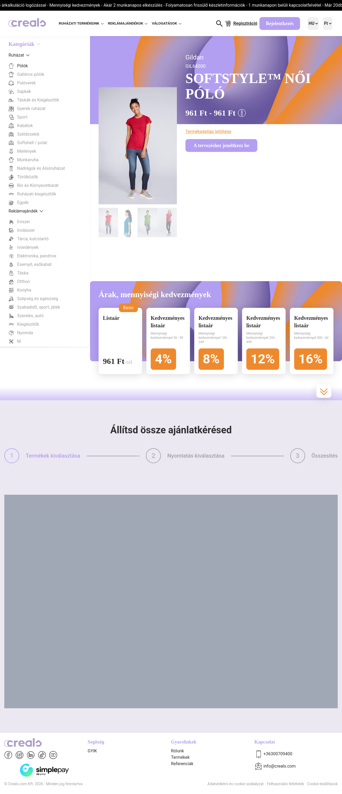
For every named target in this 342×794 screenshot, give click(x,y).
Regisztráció (245, 23)
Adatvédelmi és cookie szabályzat (235, 784)
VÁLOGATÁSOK (166, 23)
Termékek (180, 757)
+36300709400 (277, 753)
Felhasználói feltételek (285, 784)
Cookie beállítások (322, 784)
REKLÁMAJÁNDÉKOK (127, 23)
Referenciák (182, 763)
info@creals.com (279, 766)
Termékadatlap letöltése (208, 131)
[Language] (313, 23)
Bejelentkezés (280, 23)
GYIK (92, 750)
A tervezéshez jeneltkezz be (221, 145)
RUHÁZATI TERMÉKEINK (81, 23)
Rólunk (177, 750)
